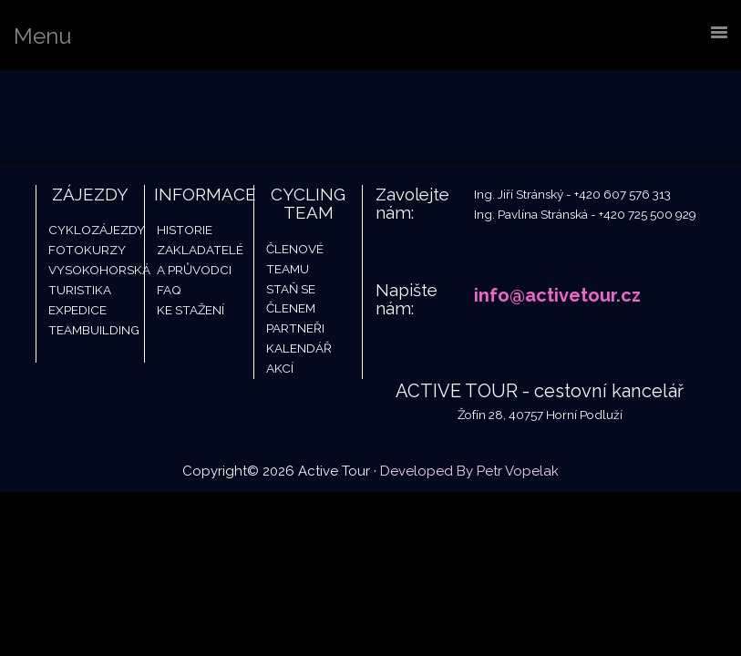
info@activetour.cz (557, 295)
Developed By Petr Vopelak (469, 471)
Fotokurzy (87, 249)
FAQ (169, 289)
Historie (184, 229)
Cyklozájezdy (96, 229)
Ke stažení (190, 309)
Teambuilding (93, 330)
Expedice (77, 309)
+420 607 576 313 (622, 194)
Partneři (295, 328)
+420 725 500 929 (647, 214)
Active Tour (136, 115)
